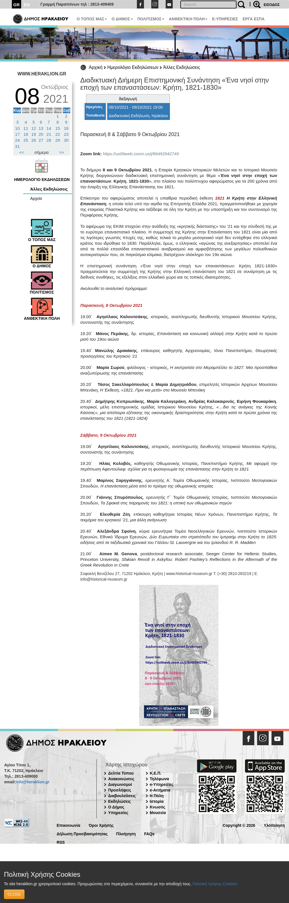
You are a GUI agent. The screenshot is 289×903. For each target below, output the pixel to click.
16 (66, 128)
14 (49, 128)
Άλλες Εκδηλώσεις (181, 67)
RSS (61, 842)
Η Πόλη (157, 795)
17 (17, 134)
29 (57, 140)
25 (25, 140)
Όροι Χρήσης (101, 825)
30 (66, 140)
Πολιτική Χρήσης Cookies (214, 884)
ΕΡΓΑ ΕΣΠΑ (254, 19)
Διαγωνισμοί (120, 784)
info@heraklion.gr (32, 782)
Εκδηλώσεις (119, 801)
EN (27, 4)
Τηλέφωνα (159, 779)
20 (41, 134)
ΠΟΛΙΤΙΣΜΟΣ (151, 19)
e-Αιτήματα (160, 790)
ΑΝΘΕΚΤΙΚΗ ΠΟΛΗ (188, 19)
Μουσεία (158, 812)
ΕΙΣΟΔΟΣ (272, 5)
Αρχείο (36, 198)
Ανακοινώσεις (121, 779)
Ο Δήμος (116, 807)
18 (25, 134)
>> (61, 152)
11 (25, 128)
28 (49, 140)
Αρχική (96, 67)
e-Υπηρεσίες (162, 784)
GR (16, 4)
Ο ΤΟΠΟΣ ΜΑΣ (92, 19)
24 (17, 140)
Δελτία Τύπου (120, 773)
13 (41, 128)
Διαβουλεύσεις (122, 795)
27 (41, 140)
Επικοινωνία (68, 825)
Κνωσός (157, 807)
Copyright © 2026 (239, 825)
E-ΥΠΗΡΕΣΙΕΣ (225, 19)
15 (57, 128)
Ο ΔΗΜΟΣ (122, 19)
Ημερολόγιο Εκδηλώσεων (132, 67)
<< (21, 152)
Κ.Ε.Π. (155, 773)
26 (33, 140)
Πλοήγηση (126, 833)
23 (66, 134)
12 (33, 128)
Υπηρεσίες (118, 812)
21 (49, 134)
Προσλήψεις (119, 790)
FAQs (149, 833)
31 (17, 146)
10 (17, 128)
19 (33, 134)
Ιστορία (157, 801)
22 (57, 134)
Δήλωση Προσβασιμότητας (82, 833)
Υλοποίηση (274, 825)
